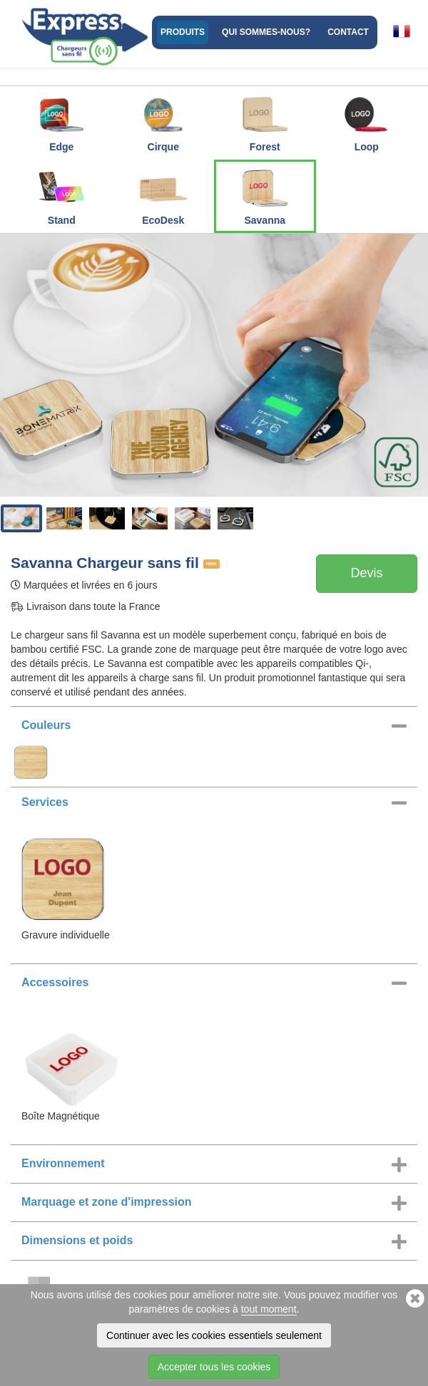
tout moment (269, 1309)
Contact (348, 32)
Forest (264, 120)
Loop (366, 120)
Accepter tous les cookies (214, 1366)
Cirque (163, 120)
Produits (182, 32)
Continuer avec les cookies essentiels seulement (214, 1335)
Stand (61, 194)
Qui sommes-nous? (266, 32)
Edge (61, 120)
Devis (366, 573)
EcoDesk (163, 194)
